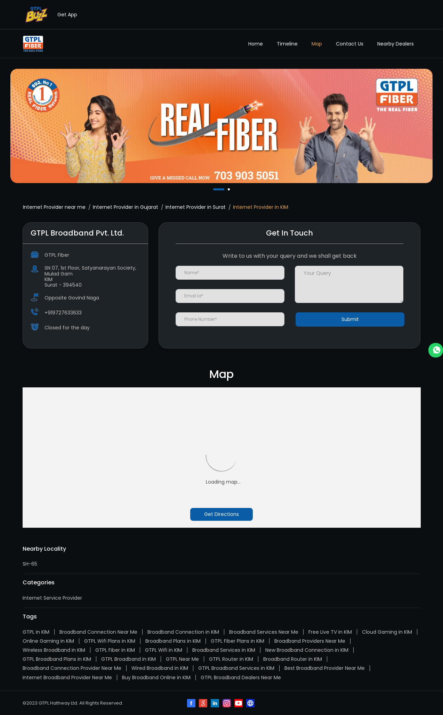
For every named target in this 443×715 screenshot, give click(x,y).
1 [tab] (215, 189)
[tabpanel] (221, 126)
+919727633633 (63, 312)
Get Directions (221, 514)
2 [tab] (229, 189)
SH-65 (30, 563)
